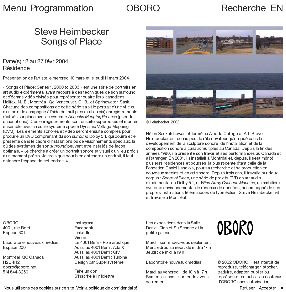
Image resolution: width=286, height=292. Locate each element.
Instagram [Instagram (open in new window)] (83, 222)
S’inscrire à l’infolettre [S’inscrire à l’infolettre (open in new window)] (94, 276)
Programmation (61, 7)
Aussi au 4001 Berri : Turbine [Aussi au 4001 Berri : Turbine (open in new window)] (100, 257)
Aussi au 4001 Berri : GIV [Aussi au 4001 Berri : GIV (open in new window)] (97, 252)
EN (277, 7)
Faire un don (85, 271)
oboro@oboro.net (20, 267)
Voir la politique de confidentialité (106, 288)
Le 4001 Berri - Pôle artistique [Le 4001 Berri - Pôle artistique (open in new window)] (101, 242)
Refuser (247, 288)
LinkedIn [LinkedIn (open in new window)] (82, 232)
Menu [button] (15, 7)
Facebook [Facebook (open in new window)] (83, 227)
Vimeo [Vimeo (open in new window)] (80, 237)
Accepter (267, 288)
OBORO (143, 8)
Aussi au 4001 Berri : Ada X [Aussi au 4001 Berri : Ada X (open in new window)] (99, 247)
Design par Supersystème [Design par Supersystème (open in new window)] (98, 262)
